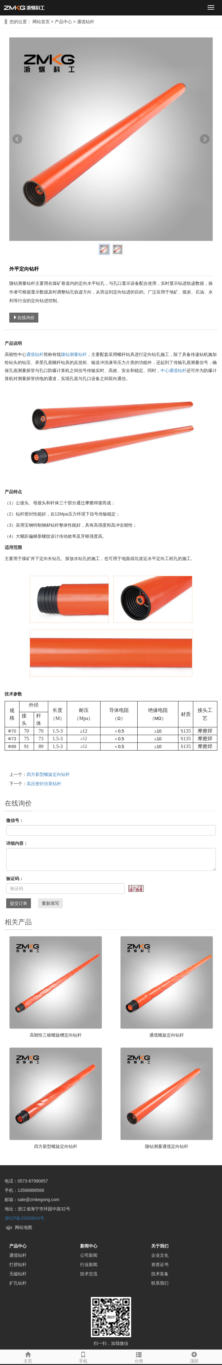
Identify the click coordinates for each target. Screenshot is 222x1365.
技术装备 (160, 1273)
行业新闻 (88, 1264)
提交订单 (18, 903)
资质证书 (160, 1264)
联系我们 (160, 1283)
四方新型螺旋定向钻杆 (48, 774)
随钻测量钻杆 (74, 354)
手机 (83, 1356)
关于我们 (160, 1245)
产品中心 (64, 21)
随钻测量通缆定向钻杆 (166, 1146)
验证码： (14, 878)
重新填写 (50, 903)
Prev (17, 139)
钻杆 (39, 354)
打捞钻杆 (18, 1264)
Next (205, 139)
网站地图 (23, 1227)
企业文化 (160, 1255)
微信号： (14, 820)
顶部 (194, 1356)
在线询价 (24, 317)
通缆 (30, 354)
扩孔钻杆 (18, 1283)
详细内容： (17, 843)
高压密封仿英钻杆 (44, 783)
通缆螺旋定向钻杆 (166, 1035)
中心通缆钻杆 (173, 370)
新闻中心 (88, 1245)
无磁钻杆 (18, 1273)
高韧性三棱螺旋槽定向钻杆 (56, 1035)
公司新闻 (88, 1255)
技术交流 (88, 1273)
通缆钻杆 (85, 21)
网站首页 (41, 21)
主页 (28, 1356)
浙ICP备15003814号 (24, 1218)
